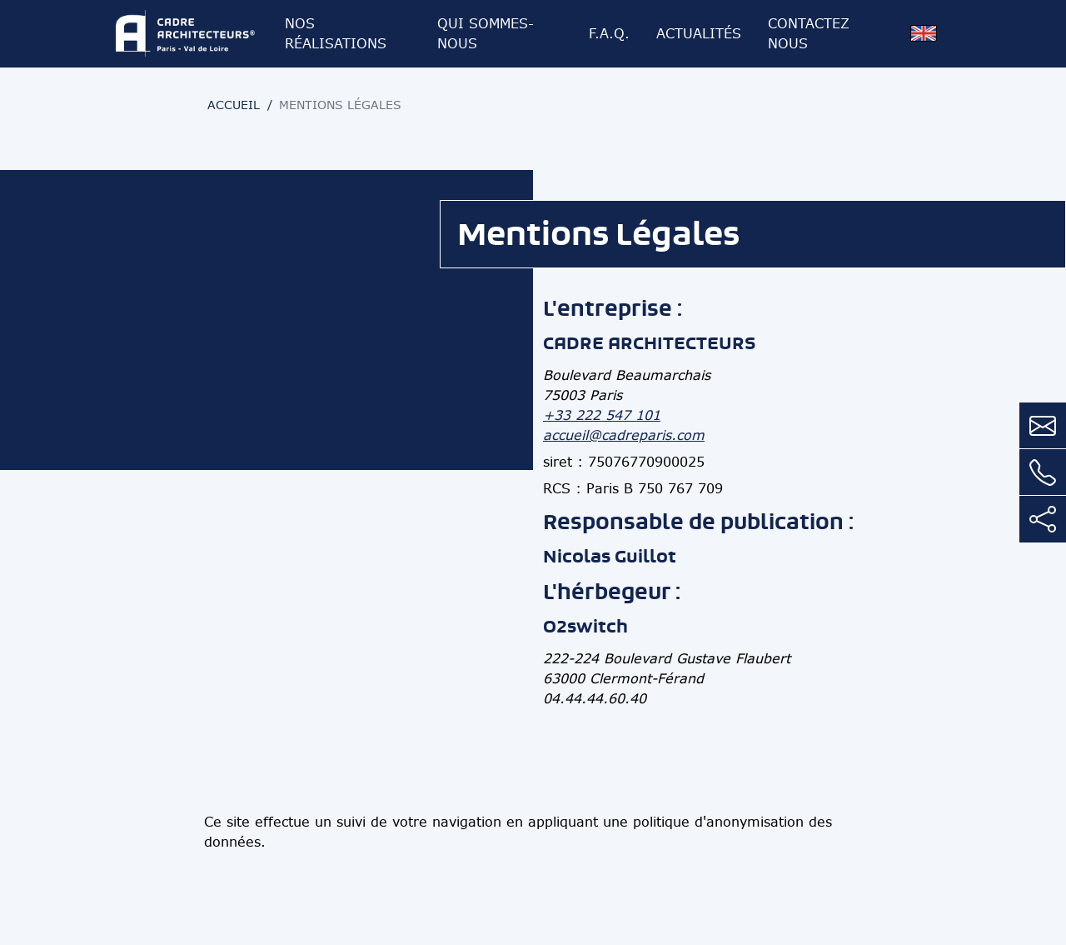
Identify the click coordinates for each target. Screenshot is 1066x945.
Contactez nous (808, 33)
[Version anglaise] (923, 33)
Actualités (698, 33)
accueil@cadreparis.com (624, 435)
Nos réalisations (335, 33)
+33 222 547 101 (601, 415)
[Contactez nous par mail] (1042, 425)
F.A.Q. (609, 33)
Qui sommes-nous (485, 33)
